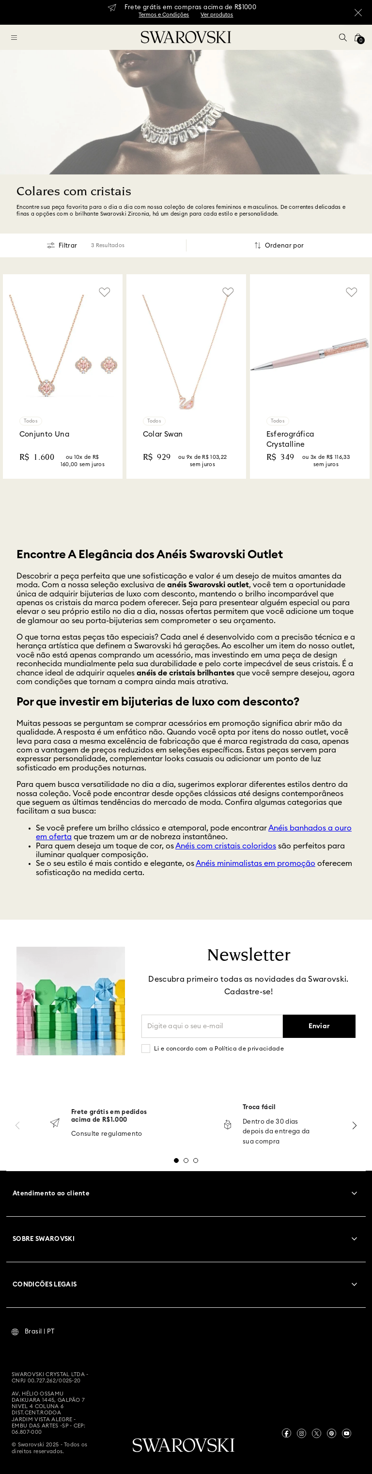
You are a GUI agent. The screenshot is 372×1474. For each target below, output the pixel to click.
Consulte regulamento (106, 1134)
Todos (31, 421)
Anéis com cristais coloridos (225, 846)
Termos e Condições (164, 14)
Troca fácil (259, 1107)
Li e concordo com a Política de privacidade (219, 1048)
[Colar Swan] (186, 376)
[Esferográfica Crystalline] (310, 376)
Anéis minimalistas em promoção (255, 863)
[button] (343, 37)
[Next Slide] (354, 1125)
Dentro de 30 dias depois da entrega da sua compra (276, 1132)
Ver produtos (217, 14)
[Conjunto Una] (63, 376)
